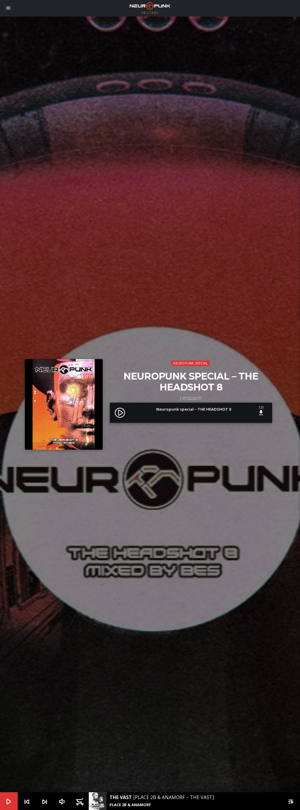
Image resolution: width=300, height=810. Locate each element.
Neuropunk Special (190, 363)
